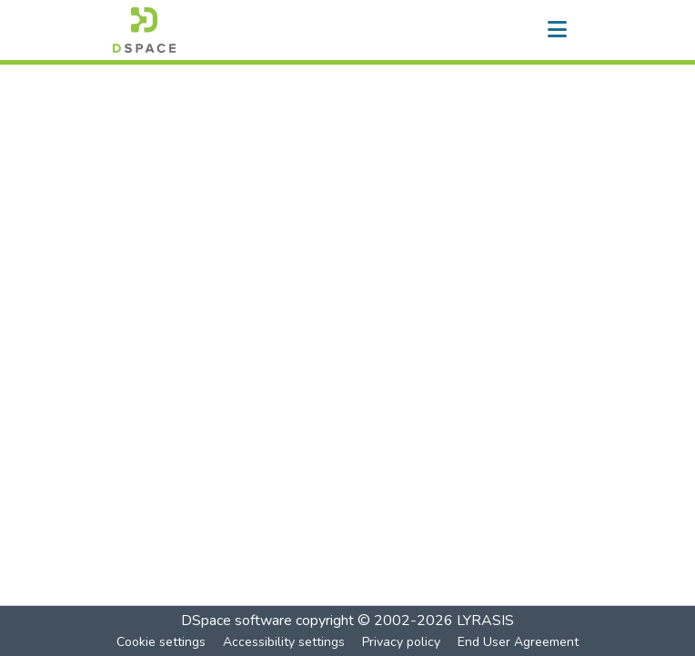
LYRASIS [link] (485, 621)
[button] (144, 30)
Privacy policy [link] (401, 642)
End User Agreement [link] (518, 642)
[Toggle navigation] (556, 30)
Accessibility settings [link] (284, 642)
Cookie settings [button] (161, 642)
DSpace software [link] (236, 621)
